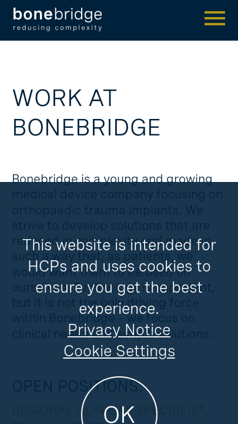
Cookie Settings (119, 394)
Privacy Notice (119, 373)
